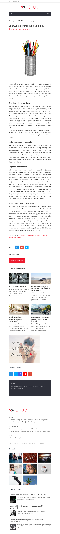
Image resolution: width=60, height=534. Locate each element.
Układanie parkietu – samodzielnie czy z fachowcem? (16, 319)
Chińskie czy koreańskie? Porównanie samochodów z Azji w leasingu (40, 288)
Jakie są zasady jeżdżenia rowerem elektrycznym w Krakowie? (40, 319)
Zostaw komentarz (17, 261)
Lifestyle (20, 21)
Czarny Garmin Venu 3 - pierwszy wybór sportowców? (28, 494)
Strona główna (13, 21)
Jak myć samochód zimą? (17, 286)
